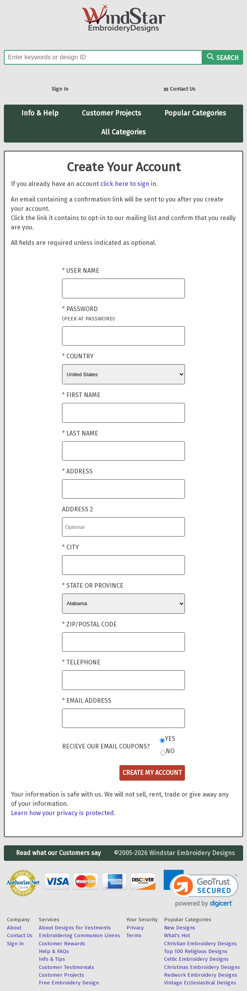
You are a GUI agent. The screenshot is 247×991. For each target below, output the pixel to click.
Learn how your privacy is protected (62, 813)
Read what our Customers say (58, 853)
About (14, 927)
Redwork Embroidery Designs (200, 975)
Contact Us (179, 89)
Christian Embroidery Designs (200, 943)
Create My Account (152, 772)
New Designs (179, 927)
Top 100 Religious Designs (196, 951)
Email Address (88, 700)
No (170, 751)
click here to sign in (128, 184)
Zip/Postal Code (91, 624)
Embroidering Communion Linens (79, 935)
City (72, 547)
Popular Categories (195, 113)
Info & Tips (52, 959)
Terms (134, 935)
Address (79, 471)
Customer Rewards (62, 943)
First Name (83, 395)
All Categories (123, 132)
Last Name (82, 433)
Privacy (135, 927)
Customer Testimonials (66, 967)
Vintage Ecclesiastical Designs (200, 982)
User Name (82, 270)
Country (79, 356)
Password (88, 313)
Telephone (83, 662)
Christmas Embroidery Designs (202, 967)
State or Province (94, 585)
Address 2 (77, 509)
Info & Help (40, 113)
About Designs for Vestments (75, 927)
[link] (201, 888)
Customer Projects (111, 113)
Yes (170, 738)
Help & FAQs (54, 951)
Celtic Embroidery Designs (196, 959)
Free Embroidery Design (69, 982)
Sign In (60, 89)
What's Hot (177, 935)
